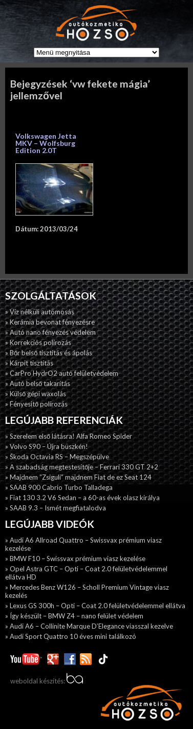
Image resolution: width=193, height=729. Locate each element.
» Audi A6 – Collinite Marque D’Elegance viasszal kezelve (89, 626)
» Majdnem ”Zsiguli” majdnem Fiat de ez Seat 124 (78, 477)
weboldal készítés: (46, 681)
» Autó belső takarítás (37, 383)
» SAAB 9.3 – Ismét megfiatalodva (55, 508)
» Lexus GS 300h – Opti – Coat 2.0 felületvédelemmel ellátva (95, 606)
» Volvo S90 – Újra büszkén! (46, 446)
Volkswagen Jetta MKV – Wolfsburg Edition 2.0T (45, 143)
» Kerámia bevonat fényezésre (50, 322)
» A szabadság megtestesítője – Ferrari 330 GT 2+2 (81, 467)
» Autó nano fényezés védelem (50, 332)
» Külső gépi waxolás (35, 394)
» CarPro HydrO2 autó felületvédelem (61, 373)
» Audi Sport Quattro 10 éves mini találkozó (70, 636)
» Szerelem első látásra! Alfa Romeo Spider (68, 436)
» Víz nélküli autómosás (39, 312)
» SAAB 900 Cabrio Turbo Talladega (59, 487)
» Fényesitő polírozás (36, 404)
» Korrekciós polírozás (38, 342)
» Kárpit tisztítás (29, 363)
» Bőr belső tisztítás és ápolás (48, 353)
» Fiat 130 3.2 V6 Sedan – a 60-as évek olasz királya (82, 498)
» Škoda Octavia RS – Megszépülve (57, 457)
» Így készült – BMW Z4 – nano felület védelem (74, 616)
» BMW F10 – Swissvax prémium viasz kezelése (75, 558)
